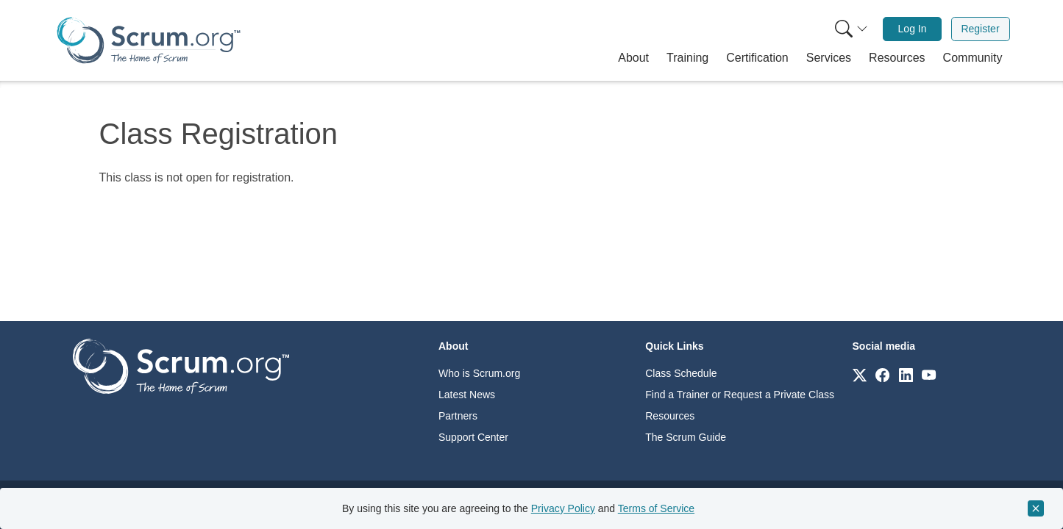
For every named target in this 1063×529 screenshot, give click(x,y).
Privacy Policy (563, 508)
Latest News (466, 394)
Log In (912, 29)
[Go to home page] (181, 365)
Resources (669, 416)
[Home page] (148, 40)
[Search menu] (851, 29)
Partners (457, 416)
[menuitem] (849, 29)
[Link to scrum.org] (860, 374)
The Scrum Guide (685, 437)
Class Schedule (681, 373)
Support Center (473, 437)
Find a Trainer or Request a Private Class (739, 394)
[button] (633, 58)
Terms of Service (656, 508)
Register (980, 29)
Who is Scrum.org (479, 373)
